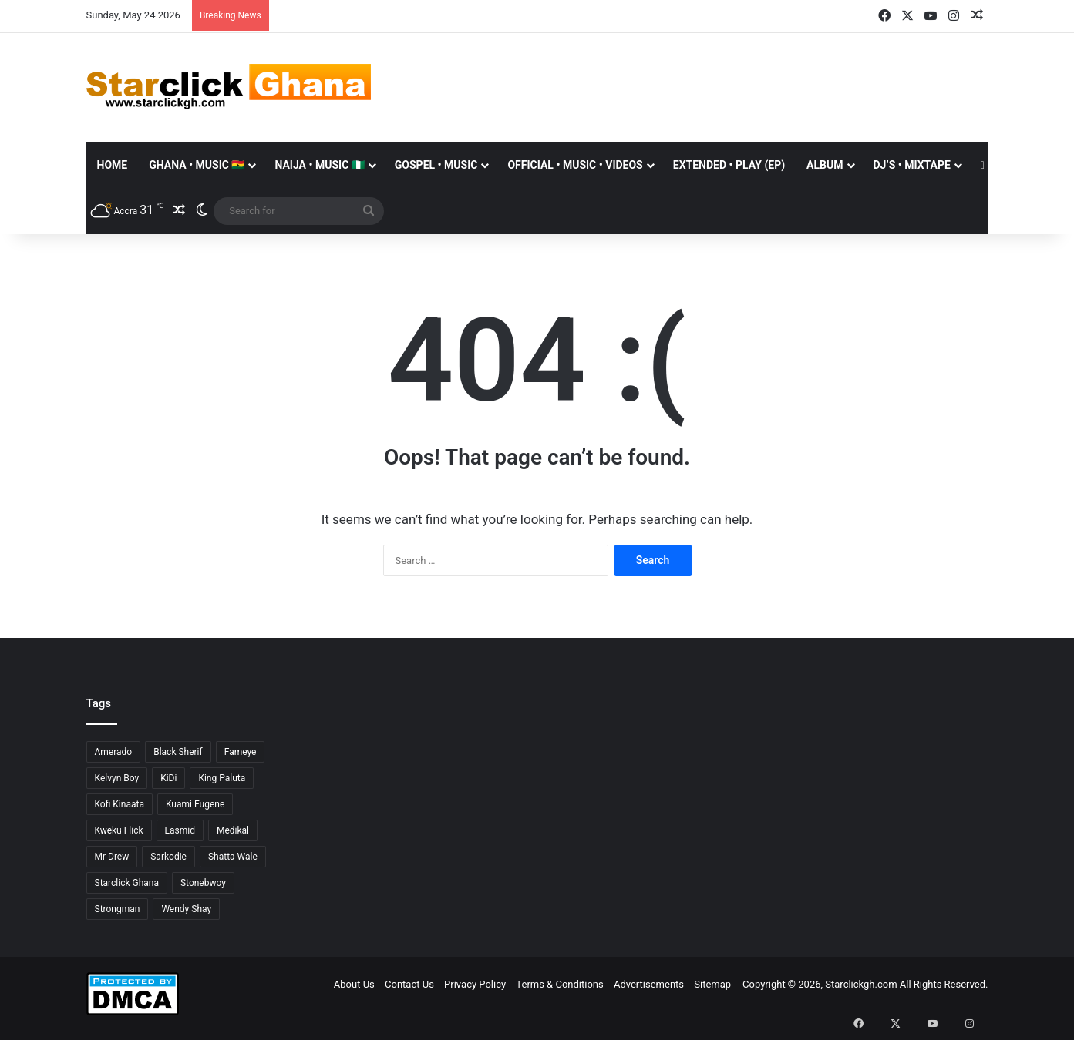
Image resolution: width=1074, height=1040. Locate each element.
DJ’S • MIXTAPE (912, 165)
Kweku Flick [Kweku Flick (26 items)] (119, 830)
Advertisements (649, 984)
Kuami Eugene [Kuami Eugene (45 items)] (195, 804)
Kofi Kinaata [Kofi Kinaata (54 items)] (119, 804)
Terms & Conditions (559, 984)
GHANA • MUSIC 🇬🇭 (196, 165)
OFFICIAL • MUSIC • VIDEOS (574, 165)
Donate (1005, 165)
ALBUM (824, 165)
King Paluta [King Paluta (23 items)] (221, 778)
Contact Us (409, 984)
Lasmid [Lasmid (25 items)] (180, 830)
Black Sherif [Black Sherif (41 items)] (178, 751)
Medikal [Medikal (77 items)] (233, 830)
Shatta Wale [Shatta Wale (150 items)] (233, 856)
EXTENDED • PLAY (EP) (729, 165)
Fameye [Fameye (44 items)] (240, 751)
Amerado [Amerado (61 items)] (114, 751)
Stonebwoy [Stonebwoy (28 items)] (203, 882)
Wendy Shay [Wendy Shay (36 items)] (186, 909)
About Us (354, 984)
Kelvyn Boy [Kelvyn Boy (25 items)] (117, 778)
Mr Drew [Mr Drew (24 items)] (112, 856)
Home (112, 165)
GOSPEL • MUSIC (436, 165)
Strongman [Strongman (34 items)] (117, 909)
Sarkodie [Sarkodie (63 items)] (168, 856)
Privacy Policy (475, 984)
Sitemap (712, 984)
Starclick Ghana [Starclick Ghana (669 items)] (127, 882)
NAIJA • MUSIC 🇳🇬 (319, 165)
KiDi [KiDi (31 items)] (168, 778)
